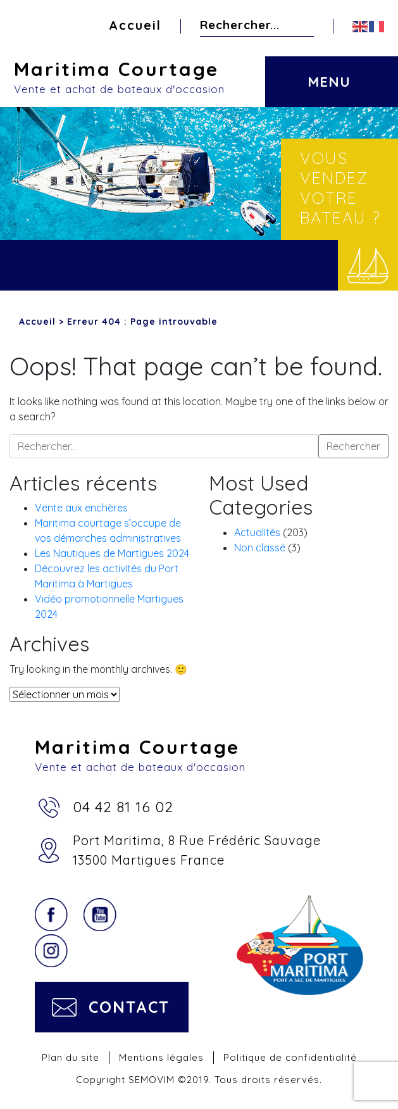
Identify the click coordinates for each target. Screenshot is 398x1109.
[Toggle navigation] (327, 72)
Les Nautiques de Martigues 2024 (112, 553)
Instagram (51, 950)
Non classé (259, 547)
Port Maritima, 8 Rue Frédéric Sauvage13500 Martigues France (197, 850)
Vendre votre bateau (368, 265)
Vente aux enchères (81, 507)
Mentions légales (161, 1057)
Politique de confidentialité (290, 1057)
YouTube (100, 914)
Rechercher (304, 25)
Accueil (135, 25)
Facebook (51, 914)
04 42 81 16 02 (123, 807)
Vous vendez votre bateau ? (340, 187)
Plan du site (70, 1057)
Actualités (257, 532)
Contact (129, 1007)
